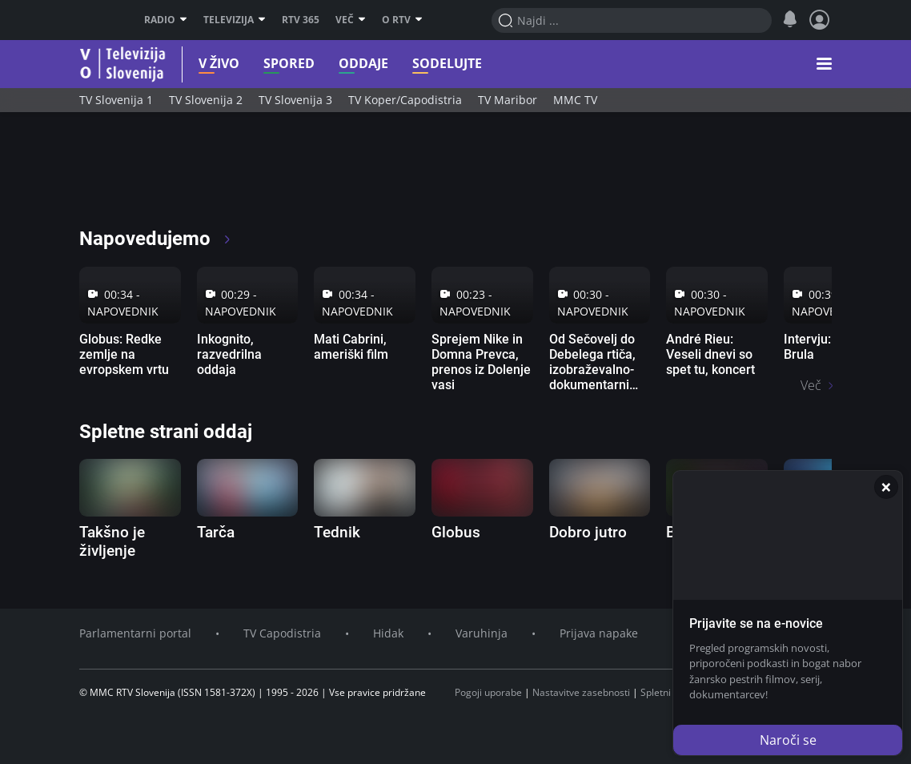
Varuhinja (482, 633)
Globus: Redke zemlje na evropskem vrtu (124, 354)
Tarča (216, 532)
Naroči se (788, 740)
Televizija (234, 20)
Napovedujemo (155, 238)
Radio (165, 20)
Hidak (388, 633)
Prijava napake (599, 633)
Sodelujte (424, 63)
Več (350, 20)
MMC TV (575, 99)
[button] (824, 64)
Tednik (337, 532)
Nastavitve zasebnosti (581, 692)
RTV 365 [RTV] (300, 20)
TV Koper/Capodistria (405, 99)
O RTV (402, 20)
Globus (455, 532)
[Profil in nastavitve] (820, 20)
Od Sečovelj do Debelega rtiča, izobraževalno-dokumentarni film (592, 370)
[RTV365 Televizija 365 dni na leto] (183, 176)
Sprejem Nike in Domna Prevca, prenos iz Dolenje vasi (481, 362)
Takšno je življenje (112, 541)
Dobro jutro (588, 532)
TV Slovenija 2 (206, 99)
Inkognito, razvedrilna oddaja (229, 354)
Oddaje (340, 63)
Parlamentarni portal (135, 633)
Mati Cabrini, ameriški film (351, 347)
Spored (265, 63)
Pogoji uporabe (488, 692)
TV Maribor (507, 99)
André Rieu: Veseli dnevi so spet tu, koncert (710, 354)
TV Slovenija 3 (295, 99)
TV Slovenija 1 (116, 99)
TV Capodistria (282, 633)
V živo (195, 63)
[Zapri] (886, 487)
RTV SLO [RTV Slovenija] (99, 20)
